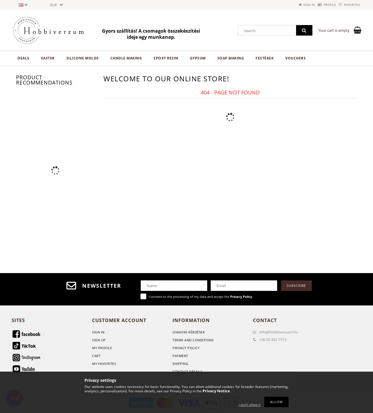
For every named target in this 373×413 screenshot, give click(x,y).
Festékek (265, 58)
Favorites (349, 5)
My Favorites (104, 363)
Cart (96, 356)
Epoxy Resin (166, 58)
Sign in (294, 5)
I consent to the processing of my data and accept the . (201, 296)
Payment (180, 356)
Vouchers (295, 58)
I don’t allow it (250, 404)
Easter (48, 58)
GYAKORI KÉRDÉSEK (189, 332)
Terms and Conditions (193, 340)
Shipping (180, 363)
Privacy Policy (186, 348)
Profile (321, 5)
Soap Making (230, 58)
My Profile (102, 348)
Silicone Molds (82, 58)
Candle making (126, 58)
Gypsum (198, 58)
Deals (23, 58)
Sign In (98, 332)
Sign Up (99, 340)
